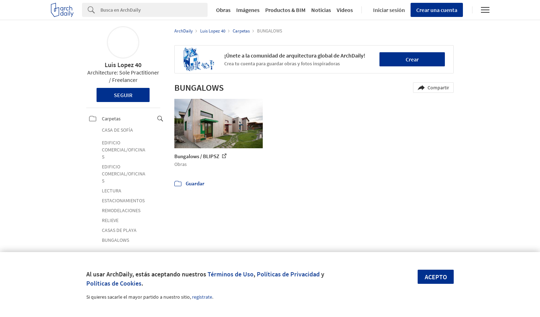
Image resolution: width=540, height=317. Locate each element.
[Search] (154, 10)
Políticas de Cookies (113, 283)
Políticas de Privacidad (288, 274)
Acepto (436, 277)
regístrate (202, 297)
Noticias (321, 10)
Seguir (123, 94)
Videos (345, 10)
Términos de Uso (231, 274)
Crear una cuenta (436, 9)
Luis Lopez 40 (123, 65)
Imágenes (248, 10)
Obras (223, 10)
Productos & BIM (285, 10)
